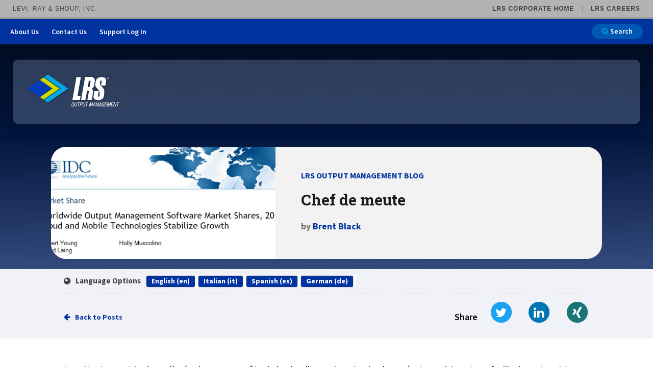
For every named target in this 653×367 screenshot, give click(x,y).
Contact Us (69, 32)
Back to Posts (98, 317)
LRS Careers (615, 8)
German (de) (327, 281)
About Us (24, 32)
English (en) (171, 281)
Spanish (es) (272, 281)
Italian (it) (221, 281)
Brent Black (337, 226)
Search (617, 32)
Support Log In (122, 32)
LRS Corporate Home (533, 8)
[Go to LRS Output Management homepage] (74, 91)
